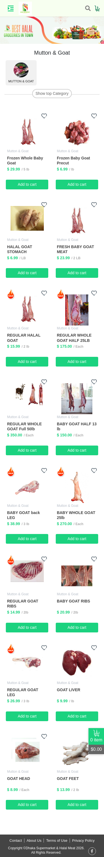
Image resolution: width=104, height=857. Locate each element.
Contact (15, 840)
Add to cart (27, 184)
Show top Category (52, 93)
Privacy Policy (83, 840)
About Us (34, 840)
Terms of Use (56, 840)
